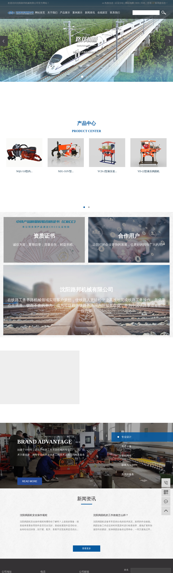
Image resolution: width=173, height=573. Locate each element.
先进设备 (126, 446)
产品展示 (65, 12)
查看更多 (86, 548)
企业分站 (119, 3)
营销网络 (126, 455)
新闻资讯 (90, 12)
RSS (137, 3)
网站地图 (129, 3)
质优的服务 (127, 474)
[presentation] (4, 41)
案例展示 (77, 12)
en (103, 3)
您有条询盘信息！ (157, 3)
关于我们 (52, 12)
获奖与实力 (127, 465)
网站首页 (40, 12)
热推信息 (109, 3)
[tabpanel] (24, 157)
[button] (82, 77)
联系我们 (115, 12)
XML (143, 3)
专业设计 (126, 437)
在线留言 (102, 12)
